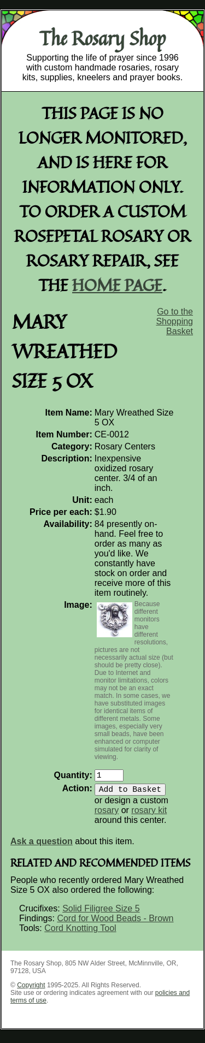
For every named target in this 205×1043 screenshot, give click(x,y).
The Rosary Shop (102, 38)
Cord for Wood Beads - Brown (115, 922)
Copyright (31, 989)
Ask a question (41, 845)
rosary (107, 814)
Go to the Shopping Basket (174, 321)
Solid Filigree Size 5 (100, 912)
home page (117, 284)
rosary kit (149, 814)
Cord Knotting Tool (80, 932)
